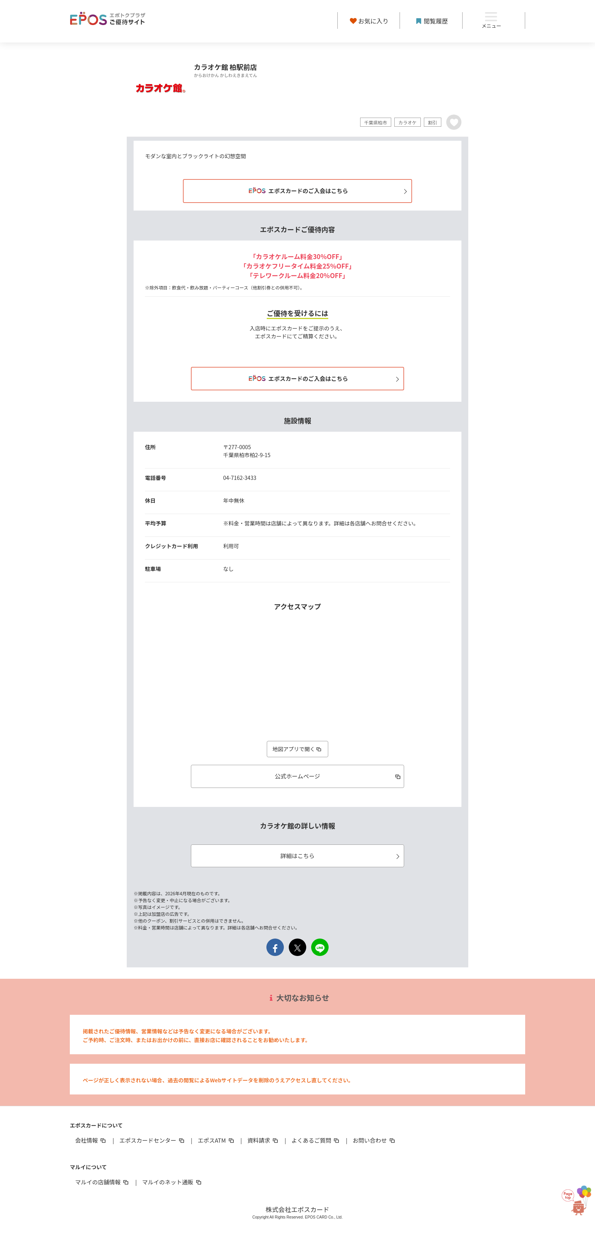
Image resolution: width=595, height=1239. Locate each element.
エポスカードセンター (152, 1140)
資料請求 (263, 1140)
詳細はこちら (341, 856)
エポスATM (216, 1140)
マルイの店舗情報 (102, 1182)
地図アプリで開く (297, 749)
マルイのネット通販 (172, 1182)
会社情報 (91, 1140)
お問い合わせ (374, 1140)
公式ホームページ (338, 776)
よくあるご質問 (315, 1140)
